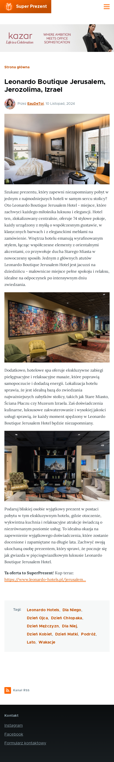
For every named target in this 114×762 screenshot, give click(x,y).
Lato (31, 642)
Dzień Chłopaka (66, 618)
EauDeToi (35, 104)
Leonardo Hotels (43, 610)
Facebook (13, 734)
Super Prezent (31, 6)
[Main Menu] (106, 6)
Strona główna (17, 67)
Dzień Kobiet (39, 634)
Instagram (13, 725)
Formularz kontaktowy (25, 743)
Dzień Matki (66, 634)
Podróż (88, 634)
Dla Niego (71, 610)
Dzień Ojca (37, 618)
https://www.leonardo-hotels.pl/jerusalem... (45, 579)
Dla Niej (69, 626)
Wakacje (47, 642)
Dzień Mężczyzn (43, 626)
